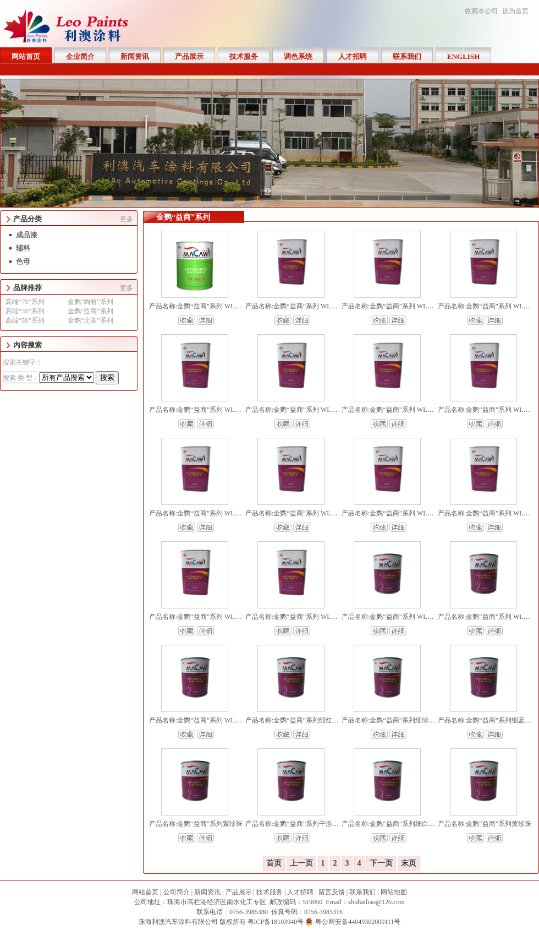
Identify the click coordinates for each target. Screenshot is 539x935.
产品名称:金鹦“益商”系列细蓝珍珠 (488, 720)
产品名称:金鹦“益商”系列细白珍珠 (392, 824)
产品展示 (239, 892)
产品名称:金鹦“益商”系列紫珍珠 (196, 824)
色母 (23, 261)
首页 (274, 863)
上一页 (301, 863)
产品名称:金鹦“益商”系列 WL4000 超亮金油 (212, 617)
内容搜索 (27, 345)
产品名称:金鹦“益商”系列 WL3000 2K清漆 (306, 617)
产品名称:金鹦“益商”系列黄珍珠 (484, 824)
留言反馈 (331, 892)
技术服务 (269, 892)
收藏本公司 (481, 11)
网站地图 (394, 892)
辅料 (23, 248)
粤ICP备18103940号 (276, 922)
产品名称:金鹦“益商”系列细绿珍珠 (392, 720)
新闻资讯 (207, 892)
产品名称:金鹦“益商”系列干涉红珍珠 (298, 824)
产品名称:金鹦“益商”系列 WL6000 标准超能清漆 (412, 513)
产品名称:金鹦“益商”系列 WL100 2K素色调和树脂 (221, 720)
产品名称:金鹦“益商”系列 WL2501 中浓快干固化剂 (318, 410)
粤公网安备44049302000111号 (357, 922)
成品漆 (26, 235)
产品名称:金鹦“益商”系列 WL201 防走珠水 (403, 306)
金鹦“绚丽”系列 (90, 302)
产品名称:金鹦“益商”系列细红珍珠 (295, 720)
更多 (126, 219)
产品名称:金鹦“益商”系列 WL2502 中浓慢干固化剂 (222, 410)
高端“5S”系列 (25, 320)
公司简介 (176, 892)
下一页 (381, 863)
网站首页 (145, 892)
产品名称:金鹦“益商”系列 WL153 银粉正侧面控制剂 (417, 617)
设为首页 (515, 11)
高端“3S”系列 (25, 311)
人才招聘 (300, 892)
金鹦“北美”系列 (90, 320)
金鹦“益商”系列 (90, 311)
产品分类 (27, 219)
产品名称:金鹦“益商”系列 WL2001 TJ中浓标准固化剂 (225, 513)
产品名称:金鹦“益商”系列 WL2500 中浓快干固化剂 (415, 410)
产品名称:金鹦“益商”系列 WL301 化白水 (303, 306)
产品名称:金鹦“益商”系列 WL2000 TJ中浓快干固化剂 (321, 513)
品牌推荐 (27, 288)
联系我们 (362, 892)
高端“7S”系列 (25, 302)
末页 (408, 863)
